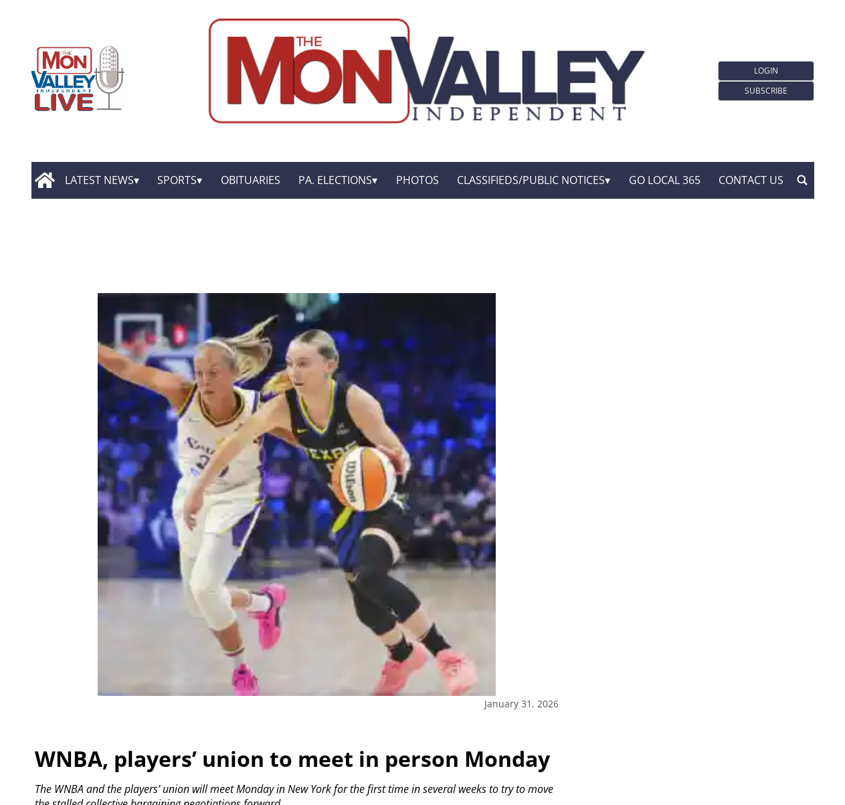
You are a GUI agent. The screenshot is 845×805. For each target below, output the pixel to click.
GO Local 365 (664, 180)
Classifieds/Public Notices (531, 180)
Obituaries (250, 180)
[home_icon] (45, 180)
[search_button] (802, 180)
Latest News (99, 180)
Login (766, 70)
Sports (177, 180)
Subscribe (766, 90)
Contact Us (751, 180)
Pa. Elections (335, 180)
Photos (417, 180)
